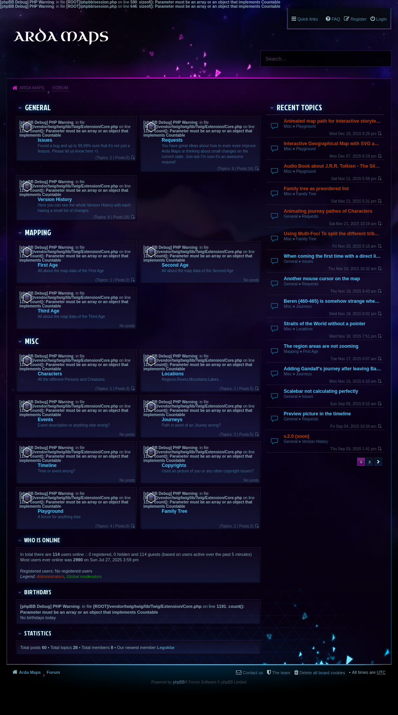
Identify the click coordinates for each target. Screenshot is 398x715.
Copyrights (174, 465)
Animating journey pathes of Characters (328, 211)
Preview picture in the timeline (317, 414)
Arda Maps (31, 87)
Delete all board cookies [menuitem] (322, 672)
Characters (50, 374)
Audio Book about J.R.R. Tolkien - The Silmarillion (333, 166)
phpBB (179, 682)
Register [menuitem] (359, 19)
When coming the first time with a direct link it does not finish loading (333, 256)
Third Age (48, 311)
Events (45, 419)
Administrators (50, 576)
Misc (288, 126)
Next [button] (378, 462)
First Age (310, 351)
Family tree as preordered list (316, 188)
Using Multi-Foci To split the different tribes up (333, 233)
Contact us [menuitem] (253, 672)
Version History (315, 441)
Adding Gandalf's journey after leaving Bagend (333, 368)
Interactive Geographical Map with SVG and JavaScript (333, 143)
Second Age (175, 265)
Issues (307, 261)
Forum (60, 87)
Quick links (307, 19)
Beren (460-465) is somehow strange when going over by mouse (333, 301)
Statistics (37, 633)
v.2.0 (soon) (296, 436)
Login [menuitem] (381, 19)
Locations (304, 329)
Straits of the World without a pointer (324, 323)
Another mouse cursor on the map (322, 278)
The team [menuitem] (281, 672)
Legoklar (166, 647)
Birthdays (37, 592)
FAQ (336, 19)
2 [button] (369, 462)
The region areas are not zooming (321, 346)
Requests (310, 216)
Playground (306, 126)
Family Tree (306, 194)
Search (382, 58)
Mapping (291, 351)
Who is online (42, 540)
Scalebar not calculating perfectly (321, 391)
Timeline (47, 465)
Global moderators (84, 576)
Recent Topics (299, 107)
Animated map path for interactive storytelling (333, 121)
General (291, 216)
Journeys (304, 306)
